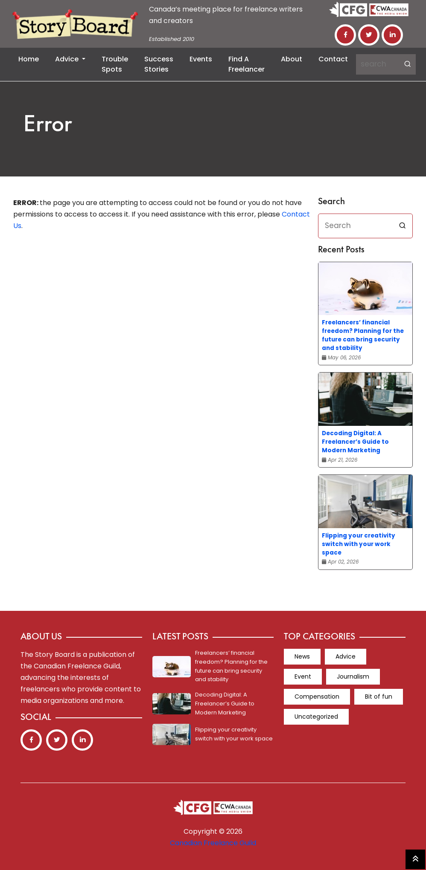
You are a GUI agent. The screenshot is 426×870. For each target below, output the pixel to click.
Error (47, 125)
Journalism (353, 676)
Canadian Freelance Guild (213, 843)
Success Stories (158, 64)
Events (201, 59)
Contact (333, 59)
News (302, 656)
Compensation (317, 696)
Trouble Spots (115, 64)
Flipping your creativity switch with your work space (358, 544)
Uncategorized (316, 716)
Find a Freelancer (246, 64)
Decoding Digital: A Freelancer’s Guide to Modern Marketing (355, 441)
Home (28, 59)
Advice (67, 59)
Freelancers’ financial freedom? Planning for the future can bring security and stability (363, 335)
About (291, 59)
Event (303, 676)
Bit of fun (378, 696)
